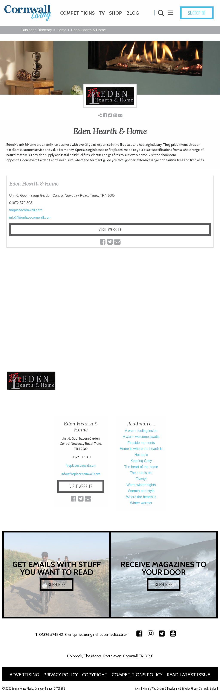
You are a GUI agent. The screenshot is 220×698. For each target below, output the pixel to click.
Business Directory (36, 30)
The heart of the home (141, 467)
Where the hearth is (141, 497)
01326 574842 (51, 634)
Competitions (77, 13)
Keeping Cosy (141, 461)
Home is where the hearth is (141, 449)
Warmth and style (141, 491)
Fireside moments (141, 443)
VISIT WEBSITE (110, 229)
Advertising (24, 675)
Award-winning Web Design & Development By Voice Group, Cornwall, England (176, 688)
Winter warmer (141, 503)
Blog (132, 13)
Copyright (94, 675)
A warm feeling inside (141, 431)
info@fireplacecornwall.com (30, 217)
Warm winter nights (141, 485)
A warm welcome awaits (141, 437)
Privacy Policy (60, 675)
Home (61, 30)
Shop (115, 13)
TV (102, 13)
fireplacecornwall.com (25, 210)
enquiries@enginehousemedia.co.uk (97, 634)
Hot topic (141, 455)
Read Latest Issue (188, 675)
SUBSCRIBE (196, 13)
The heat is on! (141, 473)
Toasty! (141, 479)
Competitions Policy (137, 675)
